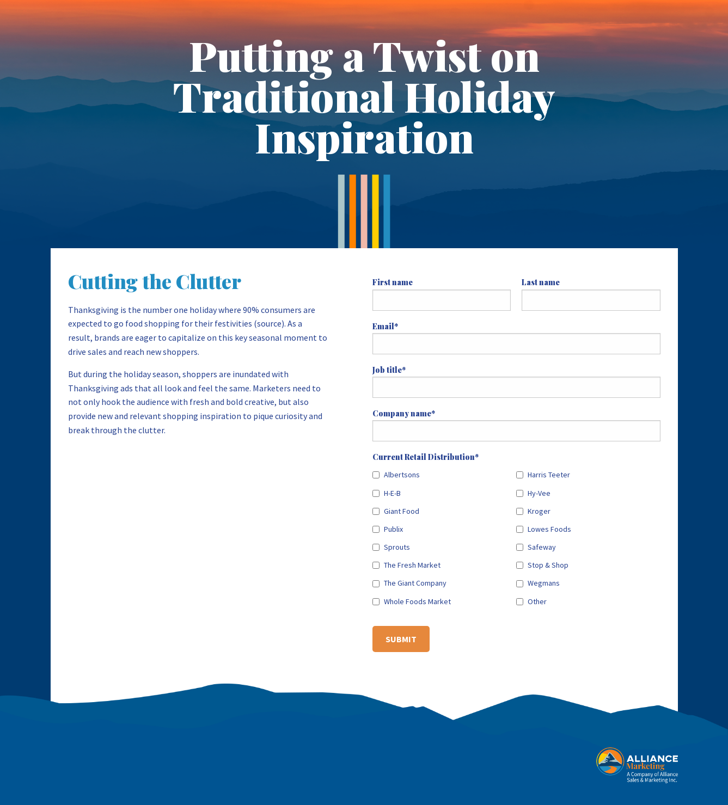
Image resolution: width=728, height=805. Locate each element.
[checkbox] (516, 536)
